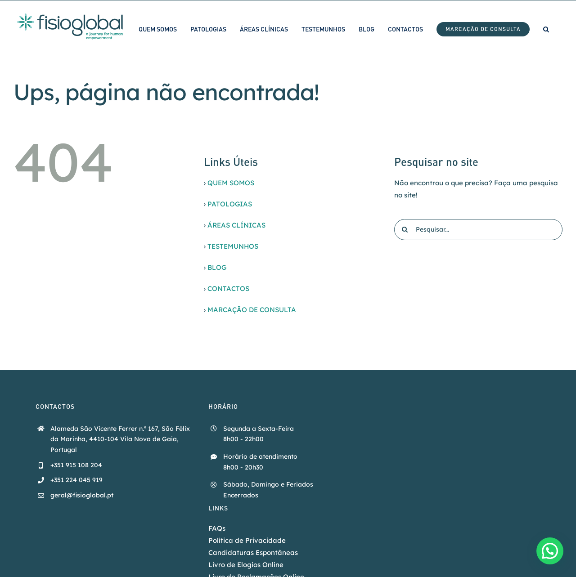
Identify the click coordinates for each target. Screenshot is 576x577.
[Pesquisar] (404, 229)
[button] (546, 29)
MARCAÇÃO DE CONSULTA (251, 309)
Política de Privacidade (247, 540)
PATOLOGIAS (229, 204)
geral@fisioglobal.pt (81, 495)
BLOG (216, 267)
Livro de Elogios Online (246, 564)
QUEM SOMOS (230, 183)
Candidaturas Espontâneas (253, 552)
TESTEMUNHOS (232, 246)
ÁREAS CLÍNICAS (236, 225)
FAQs (216, 528)
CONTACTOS (228, 288)
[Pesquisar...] (478, 229)
